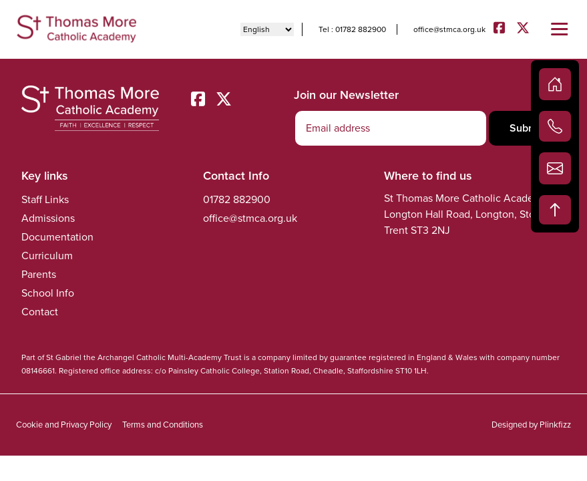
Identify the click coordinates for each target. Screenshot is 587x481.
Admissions (48, 218)
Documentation (57, 237)
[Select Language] (267, 29)
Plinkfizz (555, 424)
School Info (47, 293)
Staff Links (45, 199)
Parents (38, 274)
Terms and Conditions (162, 424)
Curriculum (47, 255)
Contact (39, 311)
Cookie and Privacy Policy (64, 424)
